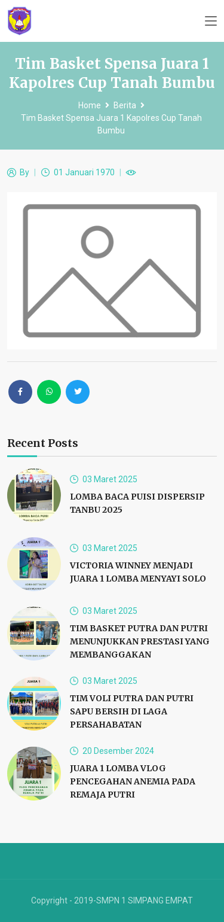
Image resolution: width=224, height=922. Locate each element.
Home (89, 105)
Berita (124, 105)
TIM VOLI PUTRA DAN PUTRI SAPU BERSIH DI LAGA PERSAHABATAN (132, 711)
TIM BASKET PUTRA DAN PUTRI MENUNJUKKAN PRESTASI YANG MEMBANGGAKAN (140, 641)
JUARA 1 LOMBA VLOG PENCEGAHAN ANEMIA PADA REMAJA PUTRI (132, 781)
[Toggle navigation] (211, 21)
